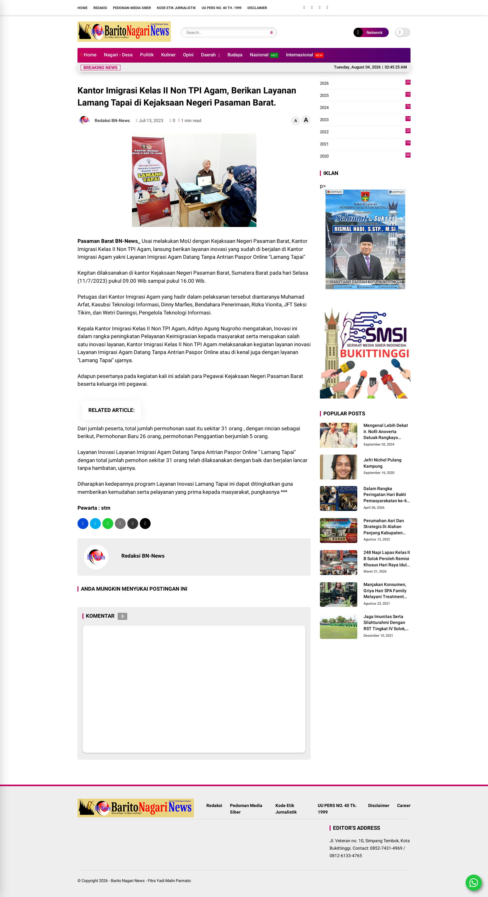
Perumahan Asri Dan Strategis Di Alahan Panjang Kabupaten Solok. (384, 527)
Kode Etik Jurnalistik (176, 8)
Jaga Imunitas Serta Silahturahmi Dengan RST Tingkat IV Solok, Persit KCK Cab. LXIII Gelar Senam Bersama (386, 623)
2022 (365, 132)
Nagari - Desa (118, 55)
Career (404, 805)
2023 (365, 120)
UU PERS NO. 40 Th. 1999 (222, 8)
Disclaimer (257, 8)
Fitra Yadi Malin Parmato (169, 880)
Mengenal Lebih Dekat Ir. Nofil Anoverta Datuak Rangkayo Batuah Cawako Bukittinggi (386, 432)
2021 (365, 144)
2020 (365, 156)
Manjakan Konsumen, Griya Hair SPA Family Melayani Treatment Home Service (385, 591)
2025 (365, 95)
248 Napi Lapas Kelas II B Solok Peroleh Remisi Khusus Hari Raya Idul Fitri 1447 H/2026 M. (387, 559)
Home (82, 8)
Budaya (235, 55)
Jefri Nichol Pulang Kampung (382, 463)
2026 (365, 83)
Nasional (264, 55)
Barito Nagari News (128, 880)
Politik (147, 55)
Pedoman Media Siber (132, 8)
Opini (188, 55)
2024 (365, 107)
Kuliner (168, 55)
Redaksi (100, 8)
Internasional (305, 55)
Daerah (208, 55)
